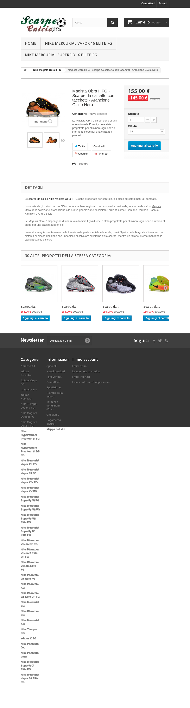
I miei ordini (79, 366)
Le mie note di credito (86, 371)
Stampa (83, 163)
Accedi (162, 3)
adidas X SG (28, 638)
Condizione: (80, 113)
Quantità (133, 113)
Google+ (81, 153)
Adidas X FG (29, 389)
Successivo (63, 140)
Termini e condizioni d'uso (53, 405)
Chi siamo (52, 414)
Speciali (51, 366)
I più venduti (54, 376)
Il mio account (85, 359)
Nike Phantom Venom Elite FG (30, 566)
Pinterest (101, 153)
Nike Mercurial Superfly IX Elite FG (61, 54)
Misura (133, 125)
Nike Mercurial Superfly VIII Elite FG (30, 518)
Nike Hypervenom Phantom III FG (30, 435)
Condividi (97, 146)
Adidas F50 (28, 366)
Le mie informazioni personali (91, 382)
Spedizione (53, 387)
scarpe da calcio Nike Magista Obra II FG (52, 198)
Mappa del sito (55, 429)
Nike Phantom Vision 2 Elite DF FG (30, 553)
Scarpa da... (29, 306)
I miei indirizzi (81, 376)
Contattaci (148, 3)
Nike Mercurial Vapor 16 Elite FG (78, 43)
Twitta (80, 146)
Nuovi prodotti (55, 371)
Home (30, 43)
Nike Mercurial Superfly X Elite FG (30, 665)
